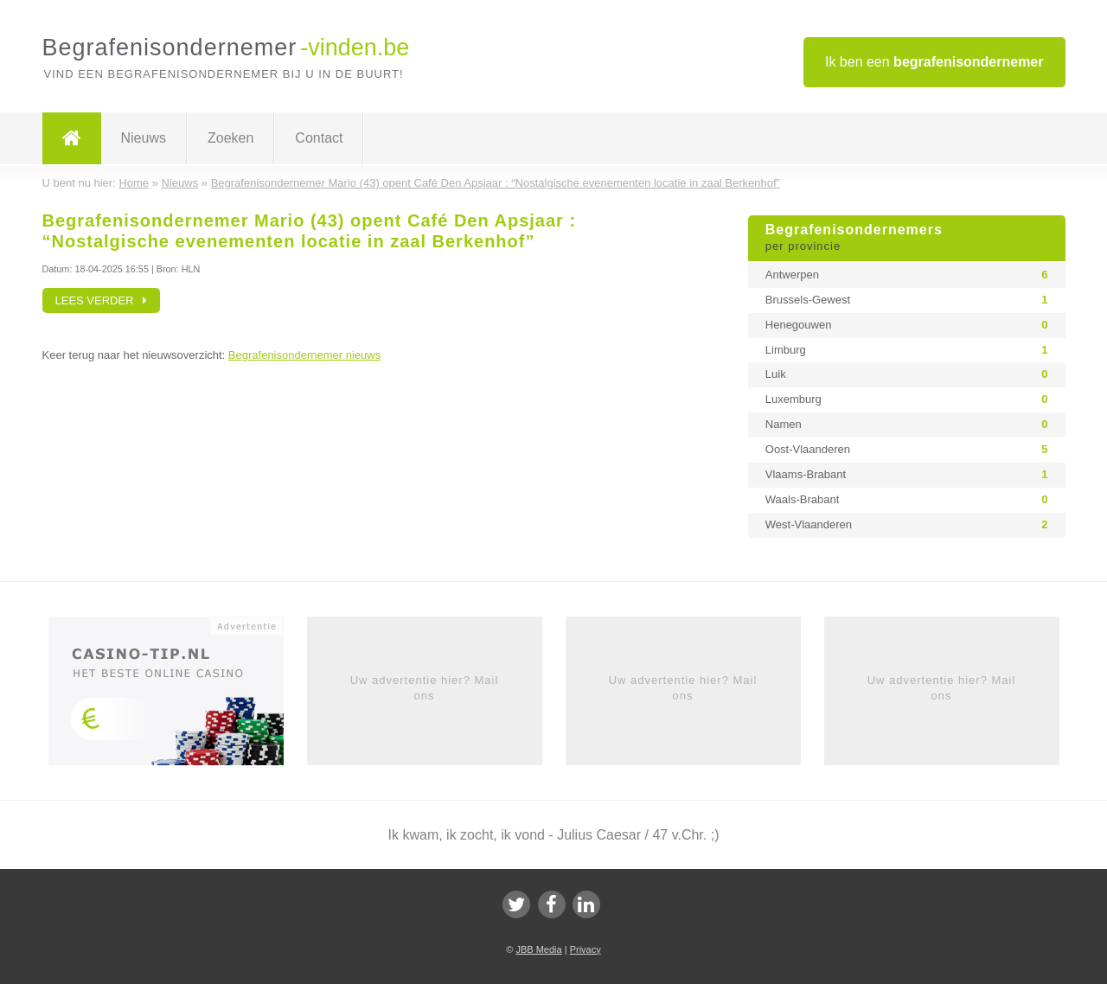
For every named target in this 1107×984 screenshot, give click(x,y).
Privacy (585, 949)
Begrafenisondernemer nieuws (304, 354)
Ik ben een (934, 61)
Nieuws (143, 138)
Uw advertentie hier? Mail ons (424, 688)
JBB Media (538, 949)
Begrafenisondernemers (906, 238)
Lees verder (101, 300)
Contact (318, 138)
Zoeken (230, 138)
